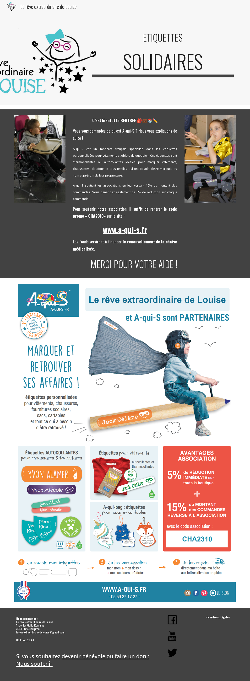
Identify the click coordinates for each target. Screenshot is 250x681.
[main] (163, 37)
